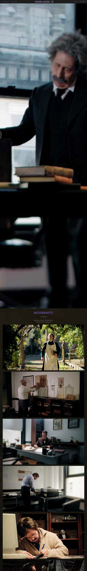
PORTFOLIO (6, 2)
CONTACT (14, 2)
